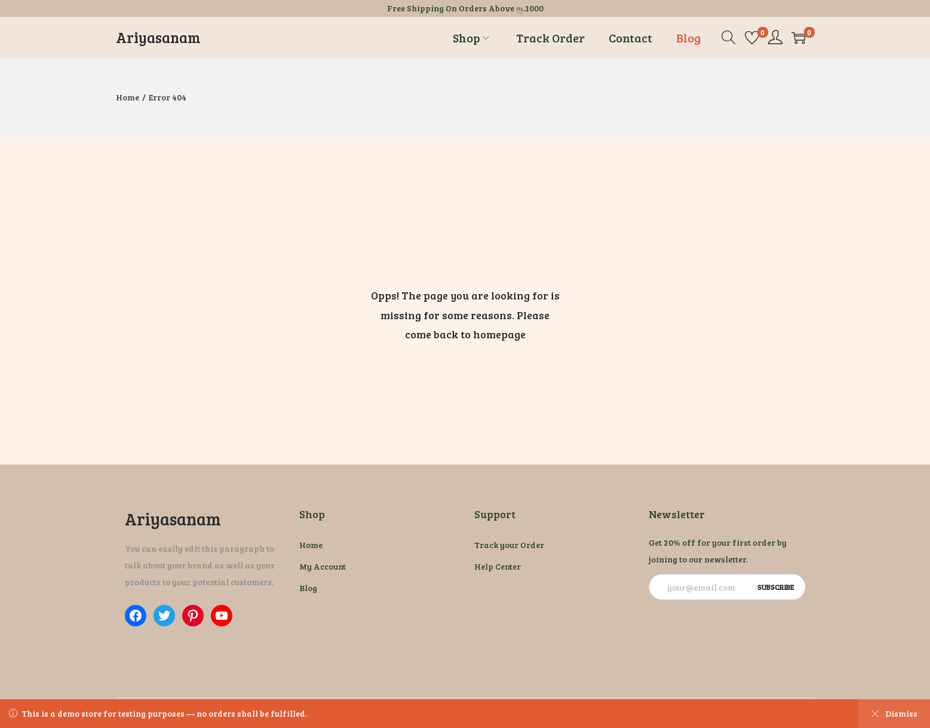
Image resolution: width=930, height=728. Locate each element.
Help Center (497, 566)
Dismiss (894, 713)
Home (127, 97)
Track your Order (509, 544)
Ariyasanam (158, 37)
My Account (322, 566)
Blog (308, 588)
